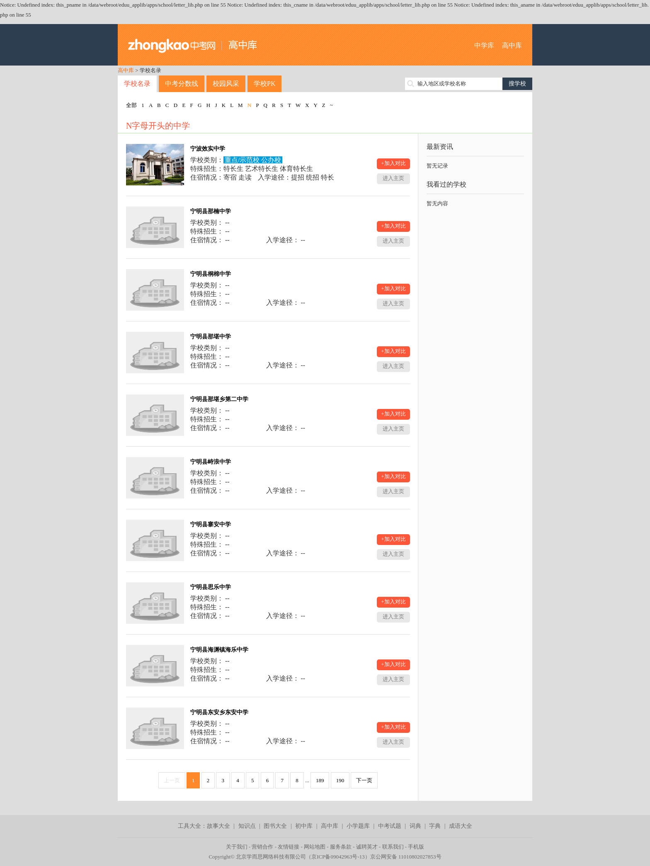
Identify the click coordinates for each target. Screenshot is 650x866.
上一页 (172, 780)
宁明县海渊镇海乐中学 (219, 650)
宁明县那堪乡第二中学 (219, 399)
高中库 (512, 45)
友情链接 (288, 847)
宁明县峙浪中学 (210, 462)
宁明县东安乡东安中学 (219, 712)
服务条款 (341, 847)
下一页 (364, 780)
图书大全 (275, 826)
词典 (415, 826)
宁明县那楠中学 (210, 211)
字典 (435, 826)
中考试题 (389, 826)
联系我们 (393, 847)
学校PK (264, 83)
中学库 (484, 45)
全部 (131, 105)
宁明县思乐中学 (210, 587)
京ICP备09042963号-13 (338, 857)
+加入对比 (393, 163)
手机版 (416, 847)
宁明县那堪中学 (210, 336)
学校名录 (137, 83)
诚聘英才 (367, 847)
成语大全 (460, 826)
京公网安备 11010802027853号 (405, 857)
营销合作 (262, 847)
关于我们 (236, 847)
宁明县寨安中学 (210, 524)
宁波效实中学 (207, 149)
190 (340, 780)
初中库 (304, 826)
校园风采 (226, 83)
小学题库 (358, 826)
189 (320, 780)
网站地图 (314, 847)
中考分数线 (181, 83)
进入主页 (393, 178)
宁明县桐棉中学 (210, 274)
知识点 (247, 826)
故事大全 (218, 826)
